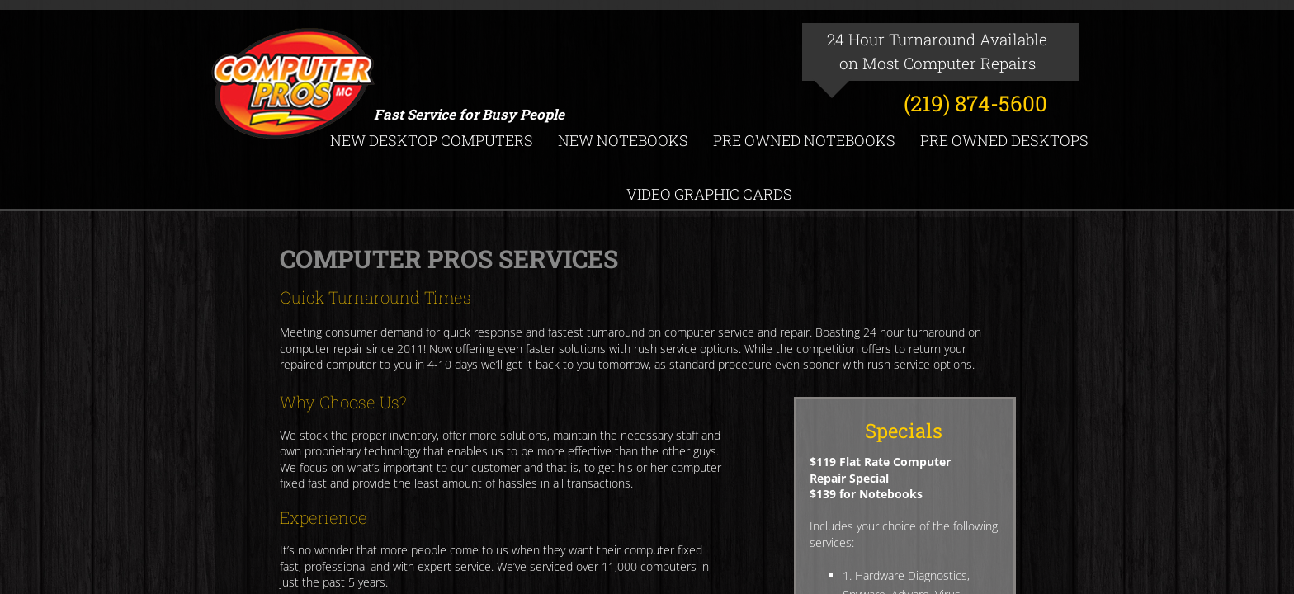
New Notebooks (623, 140)
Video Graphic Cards (709, 194)
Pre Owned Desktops (1004, 140)
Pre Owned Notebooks (804, 140)
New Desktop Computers (431, 140)
